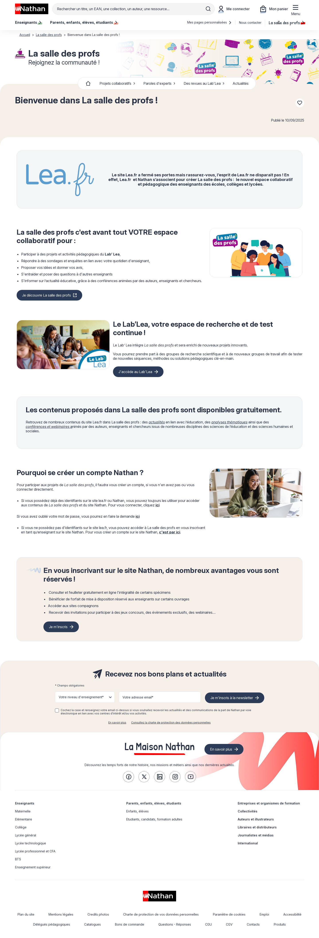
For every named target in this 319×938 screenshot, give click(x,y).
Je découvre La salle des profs (46, 295)
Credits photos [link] (98, 914)
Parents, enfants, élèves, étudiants (153, 803)
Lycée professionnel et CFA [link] (35, 851)
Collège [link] (21, 827)
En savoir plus (117, 722)
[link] (128, 776)
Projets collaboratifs (117, 83)
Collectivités (247, 811)
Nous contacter (250, 22)
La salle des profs (286, 22)
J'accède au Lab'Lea (135, 372)
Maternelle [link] (23, 811)
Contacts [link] (253, 924)
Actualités (241, 83)
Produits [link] (280, 924)
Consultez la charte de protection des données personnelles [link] (171, 722)
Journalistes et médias (256, 835)
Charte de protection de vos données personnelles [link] (161, 914)
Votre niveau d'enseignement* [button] (81, 697)
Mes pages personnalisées (209, 22)
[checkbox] (57, 710)
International (248, 843)
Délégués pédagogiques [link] (51, 924)
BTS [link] (18, 859)
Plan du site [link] (26, 914)
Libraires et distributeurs (257, 827)
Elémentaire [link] (23, 819)
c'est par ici (169, 532)
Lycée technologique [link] (30, 843)
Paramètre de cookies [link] (229, 914)
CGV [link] (229, 924)
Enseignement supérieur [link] (33, 867)
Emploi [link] (264, 914)
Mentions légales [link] (61, 914)
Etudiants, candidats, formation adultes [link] (154, 819)
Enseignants (24, 803)
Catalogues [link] (92, 924)
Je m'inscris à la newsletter (231, 698)
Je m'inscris (58, 627)
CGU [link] (208, 924)
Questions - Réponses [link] (174, 924)
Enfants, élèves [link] (137, 811)
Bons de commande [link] (129, 924)
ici (158, 505)
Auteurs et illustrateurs (256, 819)
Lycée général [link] (25, 835)
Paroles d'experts (159, 83)
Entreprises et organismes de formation (269, 803)
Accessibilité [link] (292, 914)
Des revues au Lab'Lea (204, 83)
